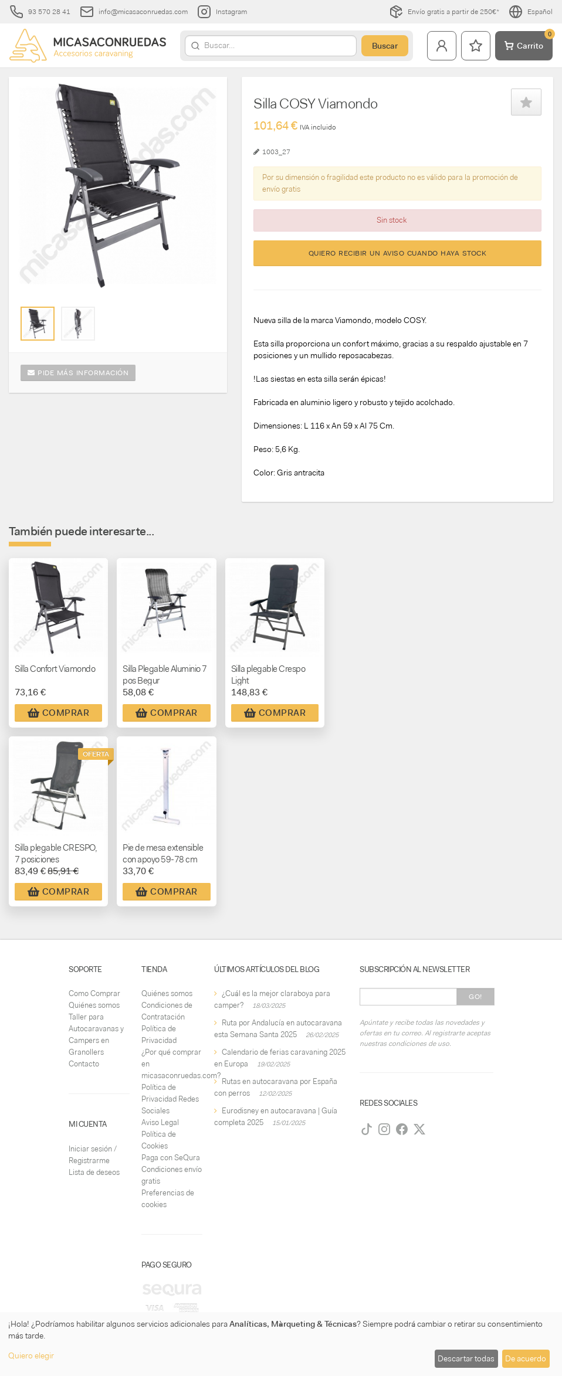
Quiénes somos (94, 1005)
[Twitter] (419, 1129)
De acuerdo (525, 1358)
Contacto (84, 1064)
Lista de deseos (94, 1172)
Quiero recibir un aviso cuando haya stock (398, 253)
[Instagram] (384, 1129)
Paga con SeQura (170, 1158)
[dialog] (281, 1344)
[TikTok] (367, 1129)
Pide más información (78, 373)
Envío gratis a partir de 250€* (444, 12)
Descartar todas (466, 1358)
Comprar (59, 713)
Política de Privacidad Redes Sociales (170, 1099)
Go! (475, 996)
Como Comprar (94, 993)
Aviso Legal (160, 1122)
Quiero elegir (31, 1355)
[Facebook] (402, 1129)
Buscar (385, 45)
